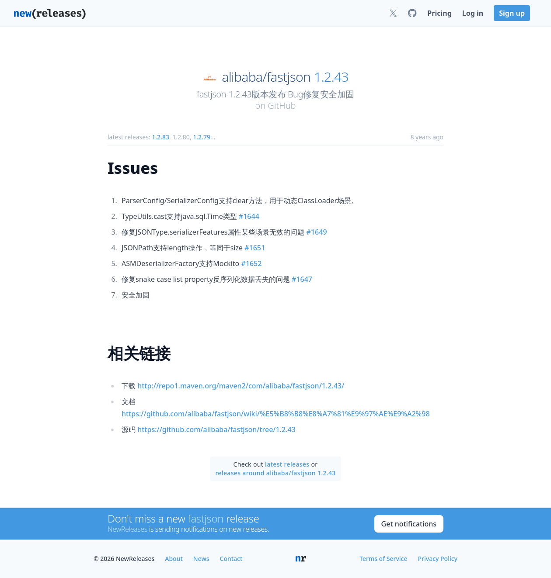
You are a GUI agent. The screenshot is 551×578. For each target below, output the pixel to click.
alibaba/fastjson (266, 77)
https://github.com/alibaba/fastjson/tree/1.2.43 (216, 429)
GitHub (282, 105)
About (174, 558)
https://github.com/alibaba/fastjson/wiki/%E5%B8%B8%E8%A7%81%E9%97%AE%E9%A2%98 (276, 414)
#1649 (317, 232)
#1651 (254, 248)
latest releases (287, 464)
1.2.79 (201, 137)
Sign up (512, 13)
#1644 (249, 216)
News (201, 558)
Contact (231, 558)
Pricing (439, 13)
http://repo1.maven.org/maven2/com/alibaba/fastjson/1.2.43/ (240, 386)
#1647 (302, 279)
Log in (472, 13)
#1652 (251, 263)
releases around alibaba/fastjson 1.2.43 (275, 473)
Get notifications (408, 524)
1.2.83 (160, 137)
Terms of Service (383, 558)
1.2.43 (331, 77)
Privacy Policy (437, 558)
